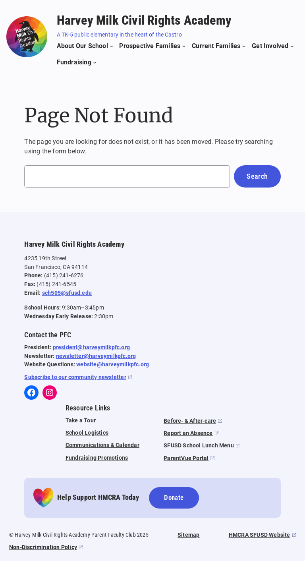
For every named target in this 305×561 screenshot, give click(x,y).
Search (257, 176)
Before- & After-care (190, 421)
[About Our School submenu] (85, 46)
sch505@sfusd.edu (67, 293)
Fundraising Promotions (97, 458)
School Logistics (87, 432)
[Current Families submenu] (219, 46)
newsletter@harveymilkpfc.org (96, 356)
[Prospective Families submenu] (152, 46)
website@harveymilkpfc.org (112, 364)
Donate (173, 497)
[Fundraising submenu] (77, 62)
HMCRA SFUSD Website (259, 535)
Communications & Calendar (102, 445)
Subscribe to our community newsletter (75, 377)
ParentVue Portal (186, 458)
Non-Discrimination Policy (43, 547)
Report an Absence (188, 433)
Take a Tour (81, 420)
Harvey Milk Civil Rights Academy (144, 20)
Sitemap (188, 535)
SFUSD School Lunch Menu (199, 445)
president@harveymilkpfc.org (91, 347)
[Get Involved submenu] (273, 46)
